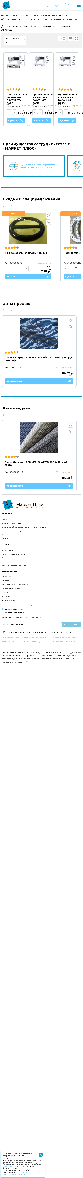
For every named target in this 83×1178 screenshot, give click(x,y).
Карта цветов (40, 596)
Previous (3, 359)
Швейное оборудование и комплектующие (33, 15)
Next (11, 359)
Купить (22, 120)
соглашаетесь (10, 1166)
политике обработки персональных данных (21, 1173)
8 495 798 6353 (14, 1124)
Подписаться (71, 1136)
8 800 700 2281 (14, 1121)
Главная (5, 15)
